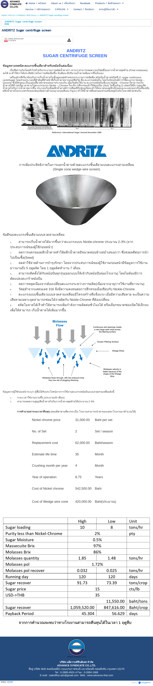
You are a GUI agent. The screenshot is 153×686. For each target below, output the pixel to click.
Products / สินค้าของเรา (27, 15)
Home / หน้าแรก (8, 15)
